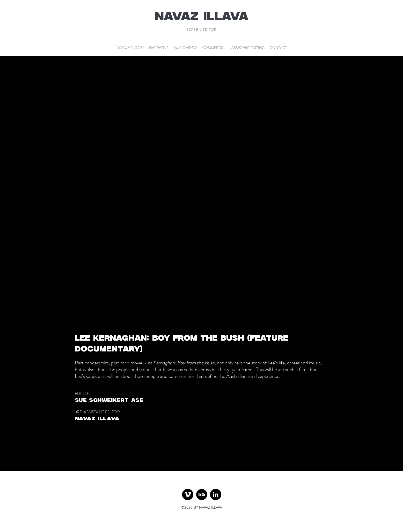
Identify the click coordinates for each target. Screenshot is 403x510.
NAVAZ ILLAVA (201, 16)
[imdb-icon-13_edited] (201, 494)
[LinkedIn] (215, 494)
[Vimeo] (187, 494)
